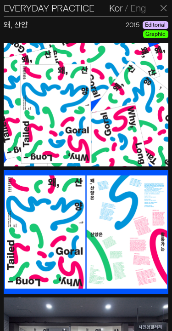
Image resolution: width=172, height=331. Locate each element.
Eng (138, 8)
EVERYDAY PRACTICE (49, 8)
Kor (115, 8)
